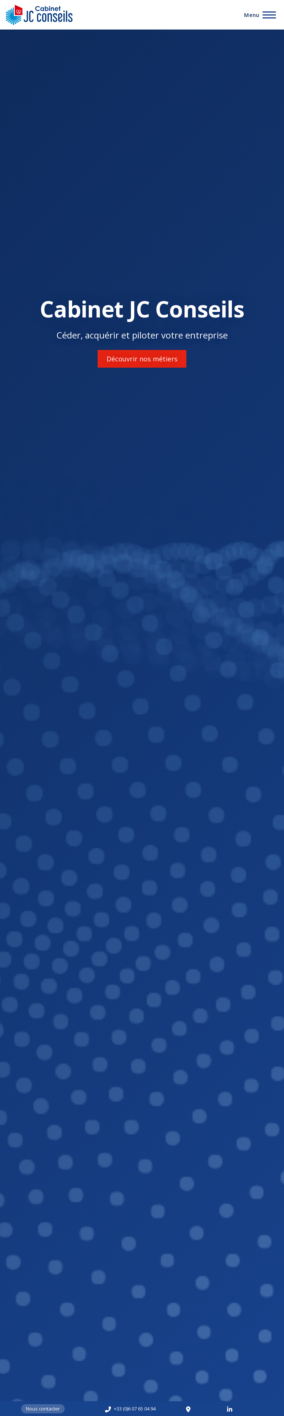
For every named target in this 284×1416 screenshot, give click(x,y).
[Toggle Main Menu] (260, 15)
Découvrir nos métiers (142, 358)
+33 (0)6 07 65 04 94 (135, 1408)
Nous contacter (43, 1408)
